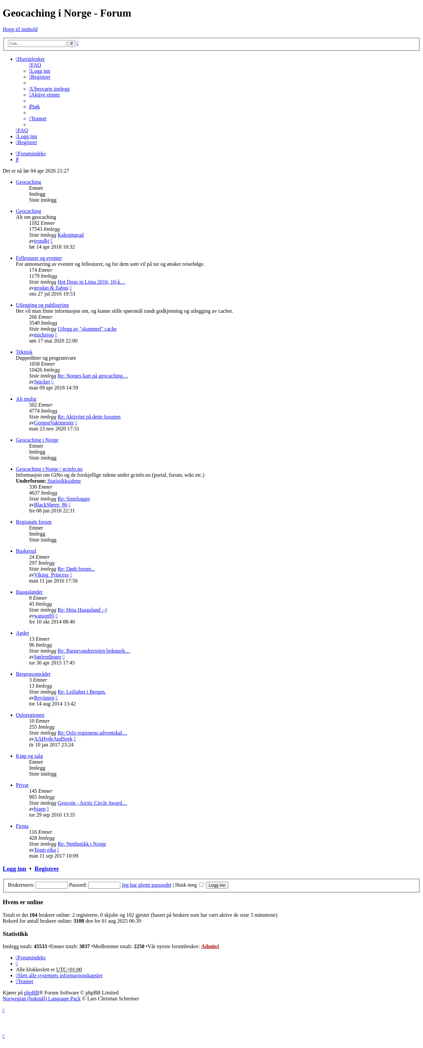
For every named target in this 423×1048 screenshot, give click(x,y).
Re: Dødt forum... (76, 569)
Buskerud (26, 551)
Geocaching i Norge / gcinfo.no (49, 469)
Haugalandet (29, 592)
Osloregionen (30, 715)
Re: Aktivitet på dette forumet (89, 417)
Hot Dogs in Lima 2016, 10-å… (91, 282)
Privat (22, 785)
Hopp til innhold (20, 29)
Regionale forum (34, 522)
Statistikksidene (63, 481)
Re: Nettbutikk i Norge (82, 844)
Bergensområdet (33, 674)
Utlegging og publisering (42, 305)
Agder (22, 633)
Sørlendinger (47, 657)
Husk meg (189, 885)
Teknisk (24, 352)
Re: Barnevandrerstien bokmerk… (94, 651)
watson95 (44, 616)
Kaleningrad (71, 235)
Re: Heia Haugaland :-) (82, 610)
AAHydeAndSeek (53, 739)
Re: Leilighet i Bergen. (82, 692)
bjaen (40, 809)
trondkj (41, 241)
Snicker (42, 381)
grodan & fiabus (51, 288)
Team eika (45, 850)
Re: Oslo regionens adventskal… (92, 733)
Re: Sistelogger (74, 499)
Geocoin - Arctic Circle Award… (92, 803)
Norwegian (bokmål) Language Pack (42, 998)
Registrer (46, 868)
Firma (22, 826)
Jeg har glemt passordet (147, 885)
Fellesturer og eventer (39, 258)
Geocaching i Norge (37, 440)
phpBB (31, 992)
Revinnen (44, 698)
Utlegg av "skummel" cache (87, 329)
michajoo (44, 335)
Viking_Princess (51, 575)
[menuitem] (35, 65)
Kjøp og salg (29, 756)
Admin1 (210, 946)
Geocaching (28, 182)
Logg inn (14, 868)
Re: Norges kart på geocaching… (93, 376)
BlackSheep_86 (50, 504)
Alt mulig (26, 399)
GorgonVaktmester (54, 422)
